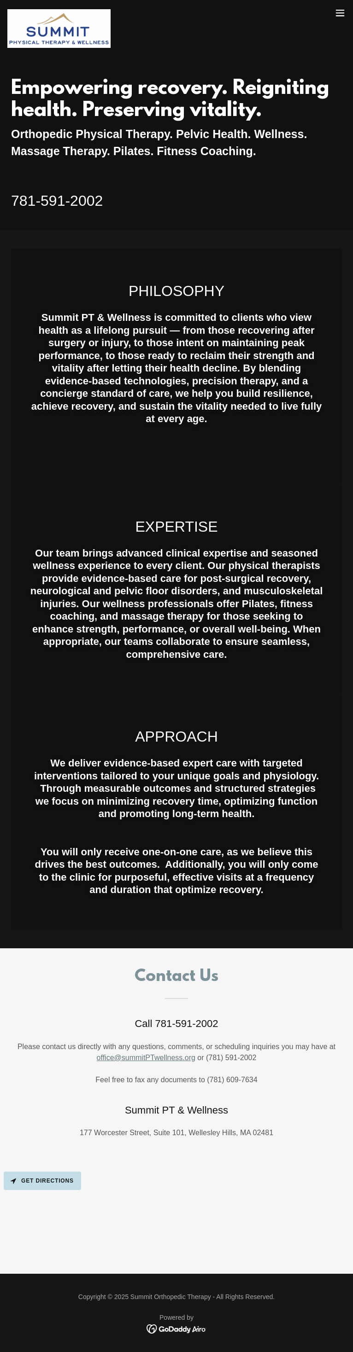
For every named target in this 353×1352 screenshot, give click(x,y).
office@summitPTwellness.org (146, 1058)
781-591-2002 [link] (57, 200)
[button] (340, 13)
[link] (59, 13)
